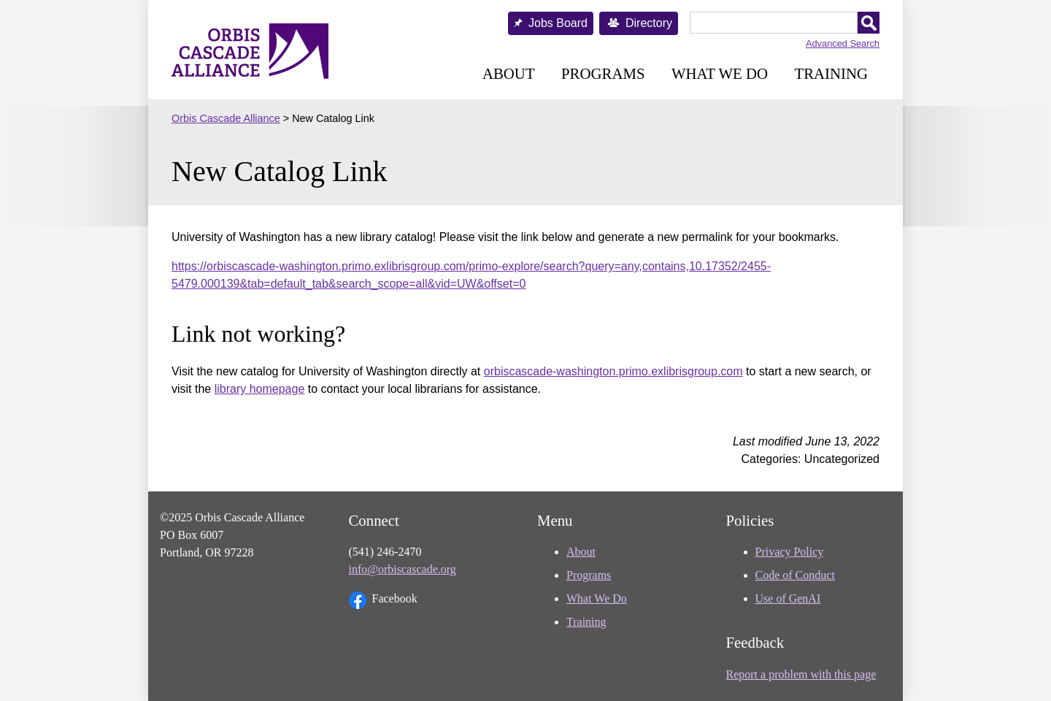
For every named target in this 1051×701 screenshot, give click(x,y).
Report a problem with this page (801, 674)
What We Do (719, 73)
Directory (648, 23)
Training (831, 73)
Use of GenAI (788, 598)
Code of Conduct (795, 575)
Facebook (383, 600)
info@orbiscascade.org (402, 569)
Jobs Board (558, 23)
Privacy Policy (789, 551)
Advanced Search (842, 43)
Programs (602, 73)
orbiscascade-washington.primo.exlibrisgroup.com (613, 371)
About (508, 73)
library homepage (260, 389)
